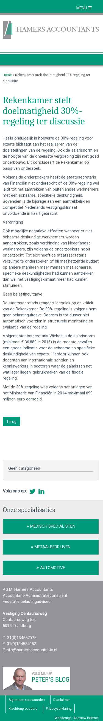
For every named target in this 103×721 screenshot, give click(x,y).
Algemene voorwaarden (27, 700)
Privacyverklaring (59, 709)
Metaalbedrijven (51, 546)
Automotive (51, 567)
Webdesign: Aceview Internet (77, 718)
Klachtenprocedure (23, 709)
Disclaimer (61, 700)
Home (7, 75)
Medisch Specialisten (51, 526)
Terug (11, 421)
